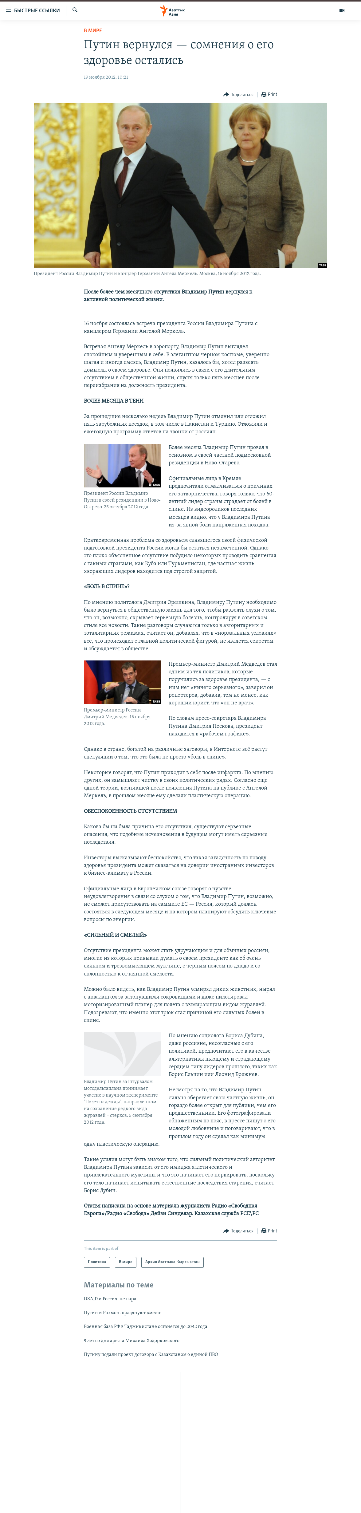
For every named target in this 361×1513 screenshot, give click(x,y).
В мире (93, 31)
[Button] (238, 95)
